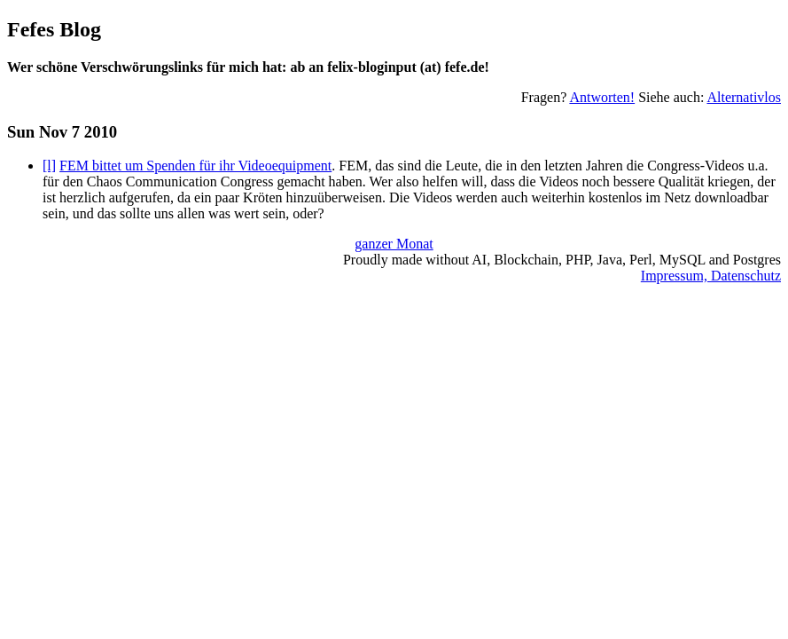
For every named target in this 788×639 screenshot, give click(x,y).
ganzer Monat (394, 243)
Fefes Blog (54, 29)
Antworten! (602, 97)
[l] (49, 165)
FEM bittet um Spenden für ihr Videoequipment (195, 165)
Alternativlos (743, 97)
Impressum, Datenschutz (711, 275)
